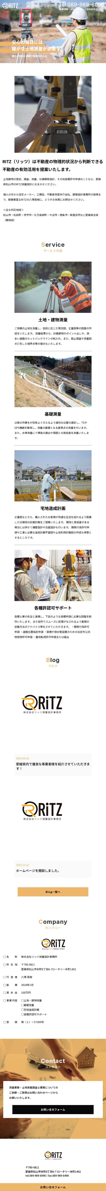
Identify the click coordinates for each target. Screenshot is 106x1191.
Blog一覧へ (53, 892)
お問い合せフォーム (53, 1187)
